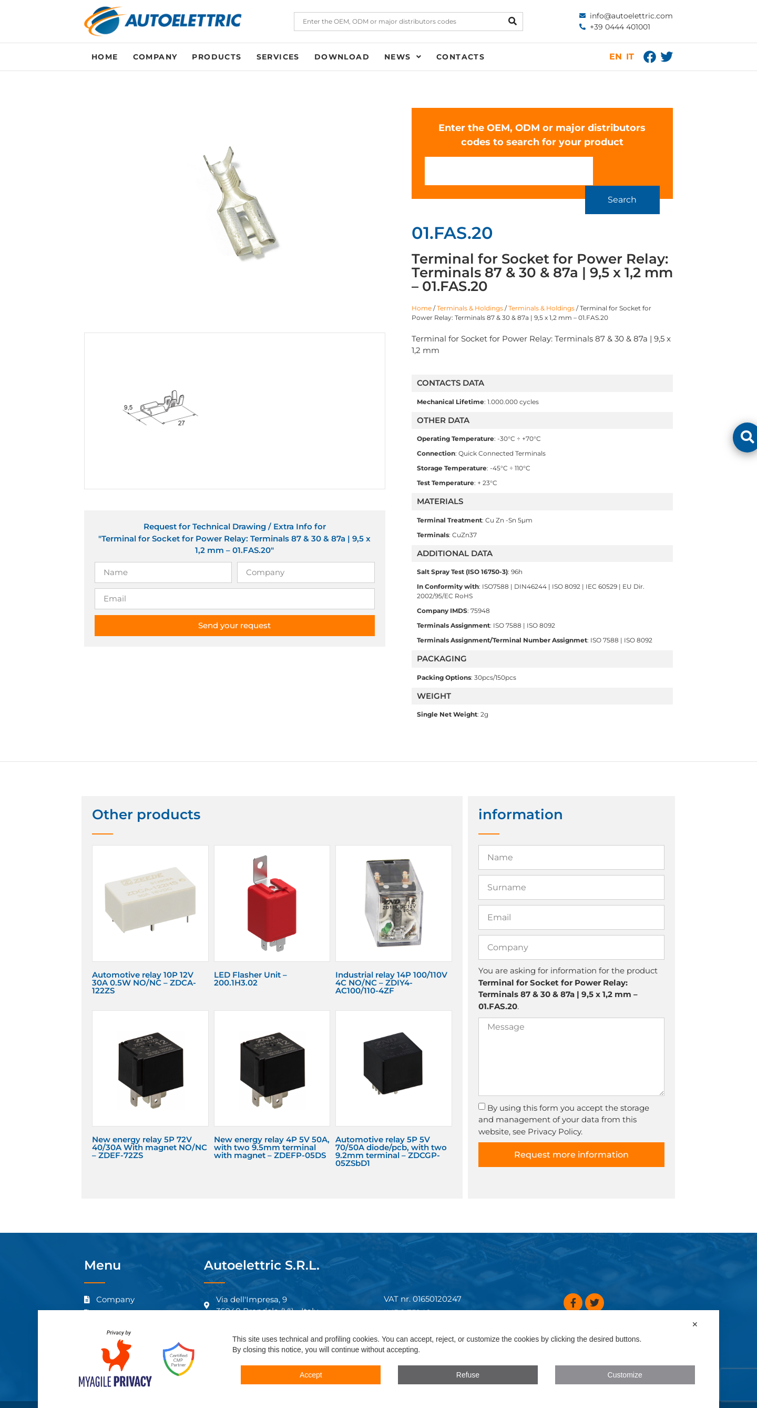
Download (342, 57)
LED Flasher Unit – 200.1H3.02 (250, 963)
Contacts (460, 57)
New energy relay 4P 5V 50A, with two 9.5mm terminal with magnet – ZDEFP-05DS (272, 1131)
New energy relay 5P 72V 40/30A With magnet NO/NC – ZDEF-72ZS (149, 1131)
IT (630, 57)
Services (278, 57)
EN (615, 57)
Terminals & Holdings (470, 292)
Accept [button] (311, 1375)
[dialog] (378, 1359)
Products (216, 57)
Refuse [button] (467, 1375)
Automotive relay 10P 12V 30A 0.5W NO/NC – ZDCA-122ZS (144, 967)
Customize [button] (625, 1375)
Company (155, 57)
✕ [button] (695, 1324)
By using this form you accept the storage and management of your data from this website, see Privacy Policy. (563, 1104)
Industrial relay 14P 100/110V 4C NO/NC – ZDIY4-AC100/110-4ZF (391, 967)
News (403, 56)
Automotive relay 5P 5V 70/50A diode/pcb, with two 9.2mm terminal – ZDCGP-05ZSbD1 (391, 1135)
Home (104, 57)
